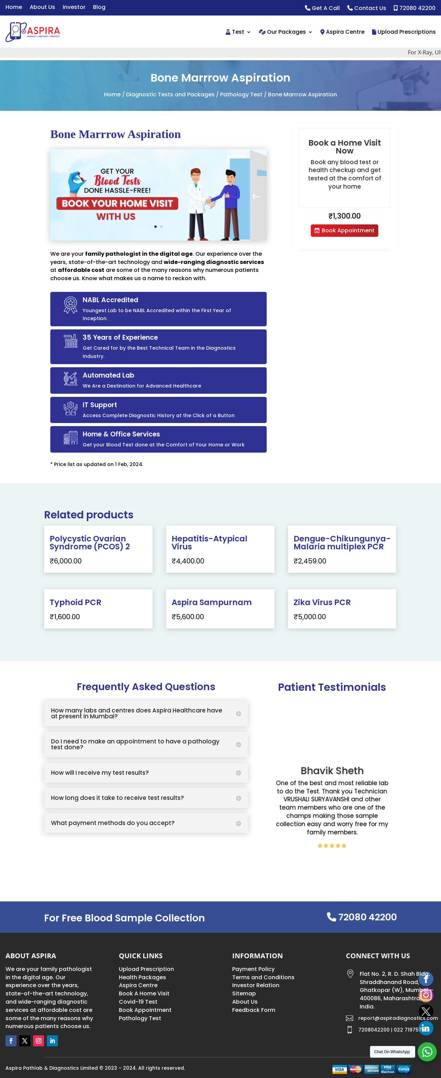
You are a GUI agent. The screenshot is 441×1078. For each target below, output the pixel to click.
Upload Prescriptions (404, 32)
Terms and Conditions (263, 977)
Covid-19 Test (138, 1002)
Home (14, 8)
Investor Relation (255, 985)
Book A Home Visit (144, 993)
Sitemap (244, 993)
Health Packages (142, 977)
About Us (42, 8)
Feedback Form (253, 1010)
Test (235, 32)
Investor (74, 8)
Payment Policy (253, 969)
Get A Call (322, 8)
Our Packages (282, 32)
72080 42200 (414, 8)
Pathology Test (241, 94)
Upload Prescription (146, 969)
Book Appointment (348, 230)
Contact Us (366, 8)
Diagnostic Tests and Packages (170, 94)
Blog (99, 8)
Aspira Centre (342, 32)
